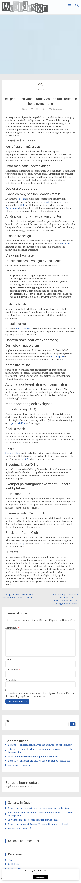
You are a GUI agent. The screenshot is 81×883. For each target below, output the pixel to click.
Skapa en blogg (13, 453)
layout (46, 202)
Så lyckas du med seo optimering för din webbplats (33, 756)
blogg (21, 543)
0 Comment (56, 109)
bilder (23, 205)
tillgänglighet (57, 356)
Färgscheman (12, 208)
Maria (24, 109)
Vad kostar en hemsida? (19, 765)
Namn (9, 659)
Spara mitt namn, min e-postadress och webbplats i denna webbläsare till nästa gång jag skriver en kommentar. (40, 695)
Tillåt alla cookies (40, 877)
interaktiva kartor (24, 328)
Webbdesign (14, 864)
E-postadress (12, 669)
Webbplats (10, 680)
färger (62, 202)
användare (65, 243)
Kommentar (12, 628)
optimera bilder (17, 423)
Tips (10, 860)
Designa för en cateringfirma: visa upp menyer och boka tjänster (40, 745)
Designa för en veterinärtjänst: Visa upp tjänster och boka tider (39, 760)
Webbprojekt (39, 109)
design (22, 199)
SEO (27, 459)
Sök (7, 721)
